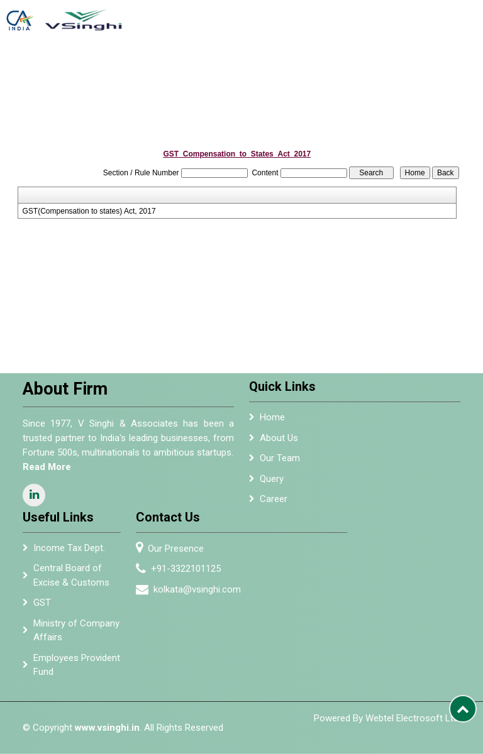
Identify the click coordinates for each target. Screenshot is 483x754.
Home (147, 69)
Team (201, 69)
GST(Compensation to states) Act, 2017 (89, 211)
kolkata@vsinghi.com (202, 589)
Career (273, 504)
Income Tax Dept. (69, 552)
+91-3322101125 (191, 568)
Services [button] (233, 69)
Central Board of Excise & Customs (71, 580)
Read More (42, 467)
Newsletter (378, 69)
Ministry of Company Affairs (76, 635)
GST (42, 607)
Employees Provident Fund (76, 669)
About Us (174, 74)
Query (272, 483)
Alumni (338, 69)
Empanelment (292, 69)
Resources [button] (425, 69)
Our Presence (181, 548)
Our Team (280, 463)
